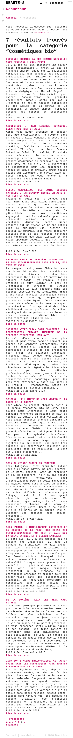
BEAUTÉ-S (15, 3)
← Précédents (15, 719)
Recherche (16, 9)
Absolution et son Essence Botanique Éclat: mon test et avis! (36, 127)
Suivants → (13, 724)
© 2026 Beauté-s (56, 735)
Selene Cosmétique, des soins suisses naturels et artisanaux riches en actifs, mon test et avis (36, 193)
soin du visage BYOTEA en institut (30, 463)
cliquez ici (42, 32)
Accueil (11, 17)
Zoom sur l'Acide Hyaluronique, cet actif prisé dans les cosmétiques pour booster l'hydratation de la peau (36, 663)
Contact (11, 735)
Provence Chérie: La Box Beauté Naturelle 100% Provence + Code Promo (36, 61)
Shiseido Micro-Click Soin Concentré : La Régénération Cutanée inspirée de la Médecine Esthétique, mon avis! (36, 332)
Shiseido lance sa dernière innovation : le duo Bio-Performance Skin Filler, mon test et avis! (36, 262)
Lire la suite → (17, 120)
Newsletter (28, 735)
